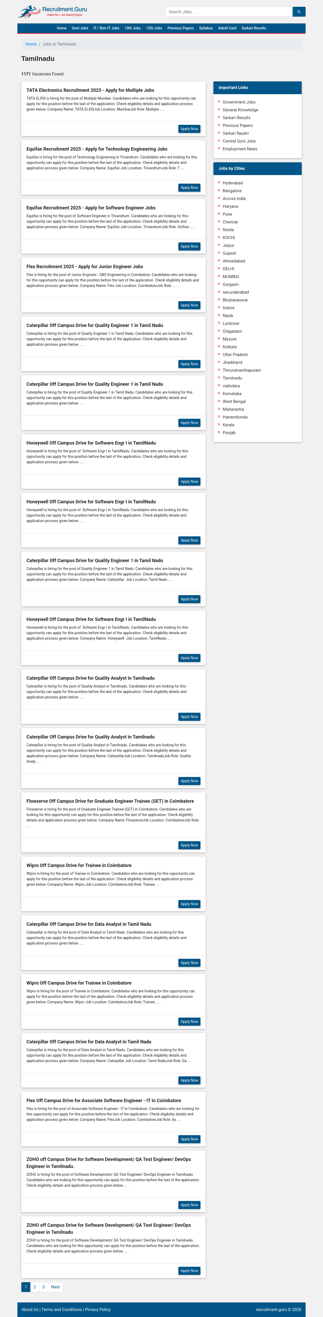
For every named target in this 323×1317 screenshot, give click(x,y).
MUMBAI (231, 276)
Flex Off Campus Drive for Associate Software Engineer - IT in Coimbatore (103, 1100)
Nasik (228, 315)
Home (62, 28)
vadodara (231, 385)
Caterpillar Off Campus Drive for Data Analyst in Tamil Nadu (88, 924)
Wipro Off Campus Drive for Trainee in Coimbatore (79, 865)
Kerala (228, 424)
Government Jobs (239, 102)
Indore (228, 307)
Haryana (230, 206)
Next (55, 1286)
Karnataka (232, 393)
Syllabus (206, 28)
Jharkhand (232, 362)
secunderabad (236, 292)
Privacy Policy (98, 1309)
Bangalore (232, 190)
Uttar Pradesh (235, 354)
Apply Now (189, 129)
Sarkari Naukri (236, 133)
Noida (228, 229)
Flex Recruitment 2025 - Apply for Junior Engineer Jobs (84, 266)
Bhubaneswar (235, 300)
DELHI (228, 268)
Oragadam (232, 331)
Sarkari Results (253, 28)
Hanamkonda (235, 417)
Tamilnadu (232, 378)
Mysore (230, 339)
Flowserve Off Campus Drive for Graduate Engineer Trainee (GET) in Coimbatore (110, 801)
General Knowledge (240, 109)
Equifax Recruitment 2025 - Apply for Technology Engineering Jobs (96, 149)
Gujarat (229, 253)
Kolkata (230, 346)
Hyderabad (233, 183)
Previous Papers (180, 28)
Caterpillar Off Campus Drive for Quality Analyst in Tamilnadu (90, 678)
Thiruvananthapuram (242, 370)
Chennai (230, 222)
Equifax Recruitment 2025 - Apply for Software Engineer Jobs (91, 207)
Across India (234, 198)
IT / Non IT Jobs (106, 28)
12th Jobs (154, 28)
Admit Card (227, 28)
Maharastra (233, 409)
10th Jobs (133, 28)
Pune (227, 214)
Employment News (240, 148)
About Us (30, 1309)
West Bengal (234, 401)
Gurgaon (231, 284)
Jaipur (228, 245)
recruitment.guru (271, 1309)
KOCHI (229, 237)
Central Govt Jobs (239, 141)
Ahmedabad (234, 261)
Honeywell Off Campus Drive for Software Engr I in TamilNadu (91, 443)
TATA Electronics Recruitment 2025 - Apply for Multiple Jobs (90, 90)
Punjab (229, 432)
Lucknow (231, 323)
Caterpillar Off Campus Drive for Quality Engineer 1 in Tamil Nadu (94, 325)
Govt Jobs (80, 28)
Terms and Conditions (62, 1309)
